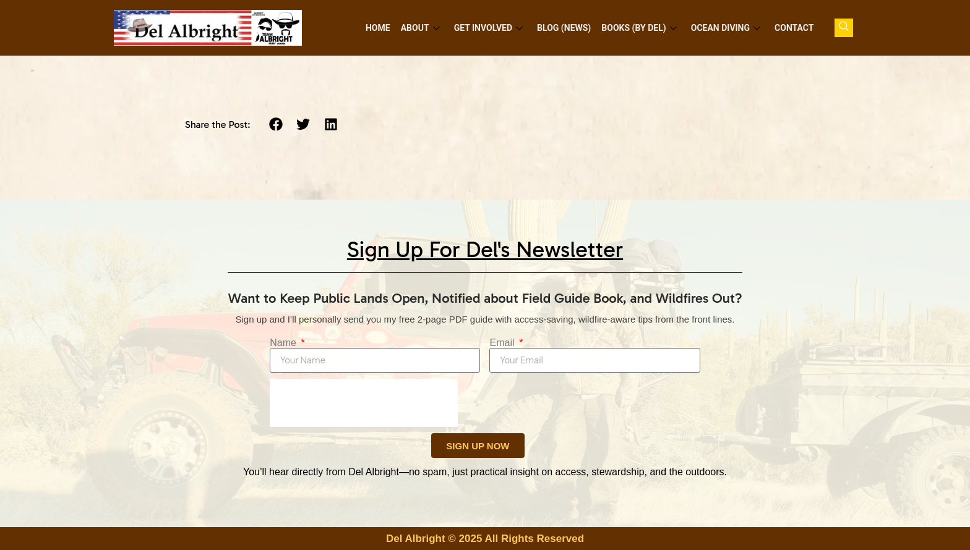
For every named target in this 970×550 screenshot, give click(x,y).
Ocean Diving (726, 28)
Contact (794, 28)
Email (503, 343)
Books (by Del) (640, 28)
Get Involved (491, 28)
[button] (275, 124)
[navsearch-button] (844, 28)
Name (284, 343)
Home (382, 28)
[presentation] (364, 403)
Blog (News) (566, 28)
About (424, 28)
